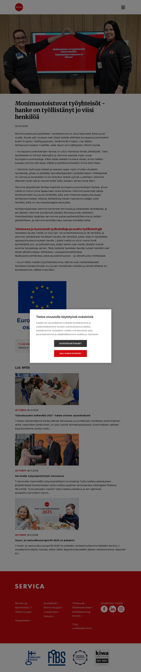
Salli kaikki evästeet (89, 348)
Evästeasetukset (52, 348)
